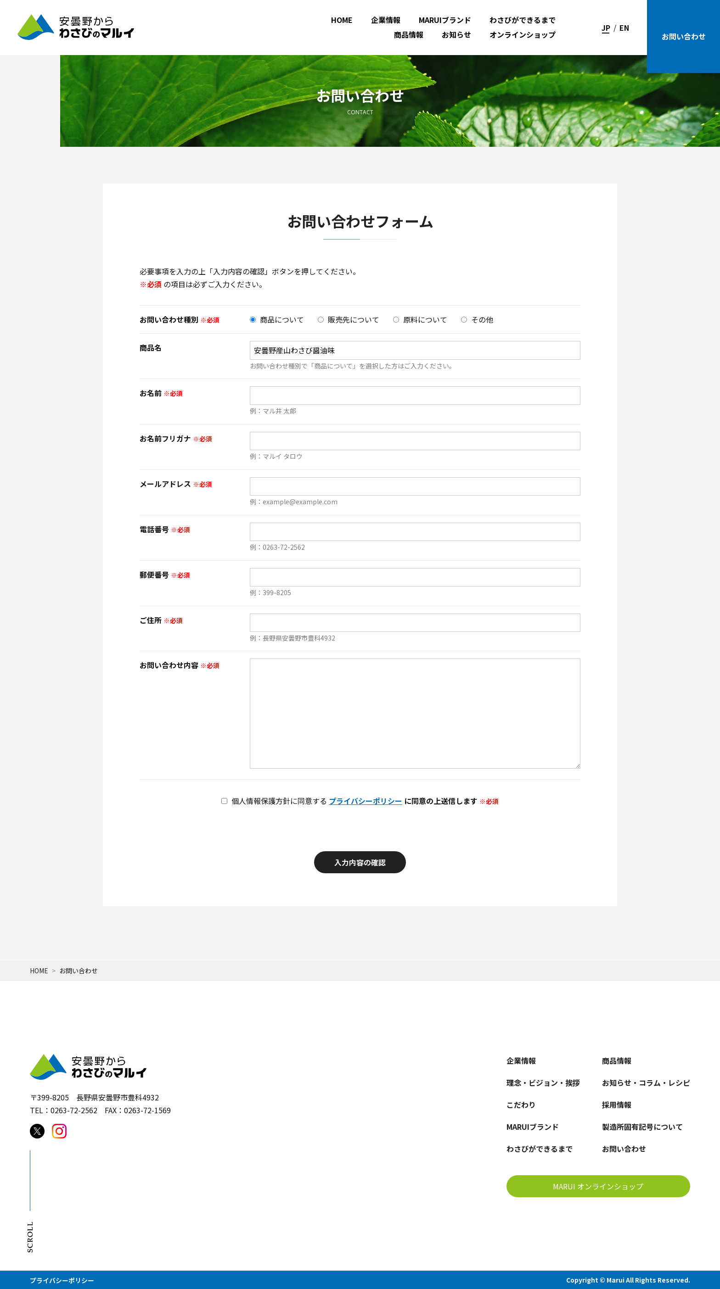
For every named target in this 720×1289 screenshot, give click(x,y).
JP (606, 27)
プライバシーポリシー (365, 800)
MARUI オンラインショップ (598, 1186)
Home (39, 970)
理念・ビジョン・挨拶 (543, 1082)
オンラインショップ (522, 34)
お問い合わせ (684, 36)
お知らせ (456, 34)
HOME (342, 20)
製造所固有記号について (642, 1126)
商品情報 (408, 34)
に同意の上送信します (360, 801)
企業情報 (385, 20)
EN (624, 27)
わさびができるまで (522, 20)
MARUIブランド (445, 20)
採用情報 (616, 1104)
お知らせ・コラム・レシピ (646, 1082)
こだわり (521, 1104)
